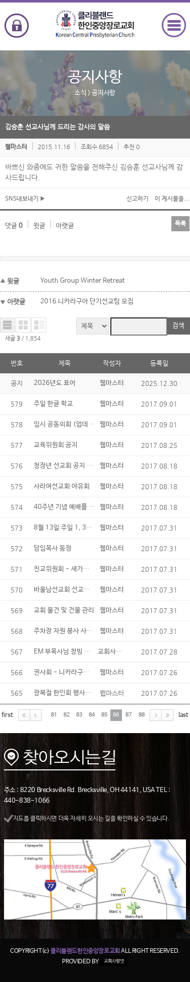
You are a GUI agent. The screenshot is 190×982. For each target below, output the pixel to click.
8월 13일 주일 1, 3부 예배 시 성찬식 (83, 528)
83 (79, 715)
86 (116, 715)
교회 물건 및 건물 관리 (64, 610)
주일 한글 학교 (53, 404)
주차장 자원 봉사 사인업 (66, 631)
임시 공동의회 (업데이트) (68, 424)
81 (54, 715)
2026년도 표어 (55, 383)
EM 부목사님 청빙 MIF (65, 652)
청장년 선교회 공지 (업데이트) (75, 466)
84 (92, 715)
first (7, 714)
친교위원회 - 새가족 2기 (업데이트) (83, 569)
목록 (180, 223)
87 (128, 715)
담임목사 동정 (53, 548)
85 (104, 715)
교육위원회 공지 (56, 445)
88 (142, 715)
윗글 (39, 226)
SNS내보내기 (25, 199)
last (183, 714)
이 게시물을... (172, 199)
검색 (178, 326)
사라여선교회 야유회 (62, 486)
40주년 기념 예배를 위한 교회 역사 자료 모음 (94, 507)
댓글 (14, 226)
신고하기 (137, 199)
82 (67, 715)
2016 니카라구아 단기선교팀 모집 (87, 301)
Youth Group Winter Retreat (82, 281)
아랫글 (65, 226)
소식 (80, 93)
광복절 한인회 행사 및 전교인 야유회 (83, 693)
